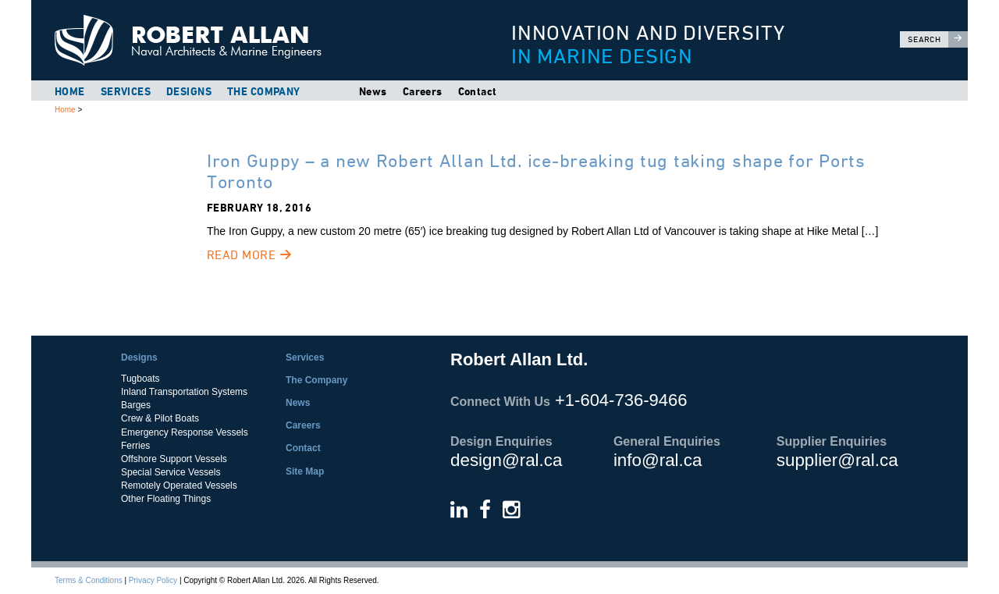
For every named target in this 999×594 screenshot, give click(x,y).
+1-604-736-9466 (621, 400)
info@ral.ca (657, 460)
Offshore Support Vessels (174, 459)
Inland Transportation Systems (184, 391)
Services (126, 91)
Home (70, 91)
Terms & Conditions (89, 580)
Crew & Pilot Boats (160, 418)
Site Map (305, 471)
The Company (263, 91)
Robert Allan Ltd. (250, 40)
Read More (249, 254)
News (373, 91)
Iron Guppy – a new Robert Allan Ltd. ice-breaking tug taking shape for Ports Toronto (536, 170)
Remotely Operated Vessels (179, 485)
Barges (136, 405)
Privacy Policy (153, 580)
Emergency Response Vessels (184, 432)
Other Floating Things (166, 498)
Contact (477, 91)
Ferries (135, 445)
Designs (189, 91)
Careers (423, 91)
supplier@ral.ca (837, 460)
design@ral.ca (506, 460)
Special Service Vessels (170, 472)
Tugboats (140, 378)
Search (938, 39)
